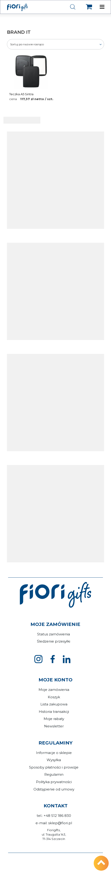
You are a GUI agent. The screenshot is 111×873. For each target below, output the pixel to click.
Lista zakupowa (53, 704)
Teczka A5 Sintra (21, 94)
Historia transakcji (54, 711)
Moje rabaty (54, 719)
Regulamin (53, 774)
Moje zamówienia (54, 689)
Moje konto (55, 680)
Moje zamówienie (55, 624)
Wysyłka (54, 760)
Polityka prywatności (54, 782)
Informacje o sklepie (54, 752)
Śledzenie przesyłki (53, 641)
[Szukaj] (72, 7)
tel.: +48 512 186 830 (54, 815)
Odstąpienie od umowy (53, 789)
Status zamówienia (53, 634)
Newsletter (54, 726)
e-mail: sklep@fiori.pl (54, 823)
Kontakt (56, 806)
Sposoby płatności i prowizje (53, 767)
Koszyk (54, 697)
